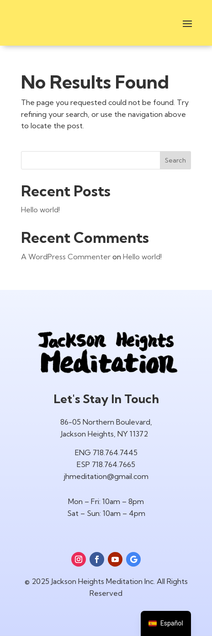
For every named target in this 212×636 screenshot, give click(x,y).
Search (175, 160)
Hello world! (40, 209)
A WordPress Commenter (66, 256)
